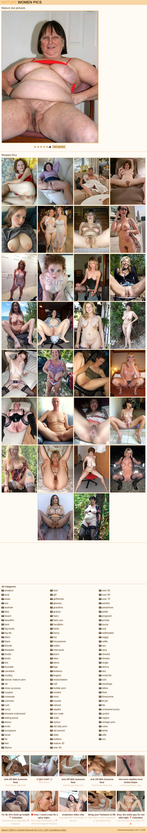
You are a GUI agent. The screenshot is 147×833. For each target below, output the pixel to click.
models (55, 692)
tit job (103, 701)
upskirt (104, 713)
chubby (7, 675)
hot (53, 637)
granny (55, 611)
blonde (7, 645)
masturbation (58, 679)
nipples (55, 709)
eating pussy (10, 718)
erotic (6, 726)
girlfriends (57, 599)
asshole (7, 607)
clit (5, 684)
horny (54, 633)
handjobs (56, 624)
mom (54, 696)
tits (102, 705)
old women (57, 730)
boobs (6, 654)
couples (7, 692)
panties (104, 603)
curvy (6, 709)
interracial (57, 650)
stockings (105, 684)
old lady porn (58, 726)
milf (53, 684)
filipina (7, 747)
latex (54, 658)
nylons (55, 722)
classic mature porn (14, 679)
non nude (56, 713)
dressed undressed (13, 713)
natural (55, 705)
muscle (55, 701)
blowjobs (8, 650)
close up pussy (11, 688)
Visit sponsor (59, 147)
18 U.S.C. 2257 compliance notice (50, 830)
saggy (103, 637)
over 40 (55, 747)
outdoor (56, 739)
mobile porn (58, 688)
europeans (9, 730)
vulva (103, 726)
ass (5, 603)
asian (6, 599)
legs (54, 667)
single (103, 662)
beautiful (8, 620)
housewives (58, 641)
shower (104, 658)
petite (103, 611)
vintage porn (107, 722)
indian (55, 645)
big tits (7, 633)
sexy (103, 650)
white (103, 730)
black (6, 641)
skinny (104, 667)
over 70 (104, 599)
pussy (103, 624)
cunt (5, 705)
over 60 (104, 594)
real (102, 628)
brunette (8, 667)
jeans (54, 654)
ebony (6, 722)
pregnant (105, 616)
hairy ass (56, 620)
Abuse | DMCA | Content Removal (18, 830)
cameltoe (8, 671)
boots (6, 658)
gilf (53, 594)
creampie (8, 696)
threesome (106, 696)
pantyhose (106, 607)
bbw (5, 611)
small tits (105, 675)
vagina (104, 718)
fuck (54, 590)
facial (6, 735)
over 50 (104, 590)
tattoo (103, 688)
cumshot (8, 701)
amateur (8, 590)
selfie (103, 641)
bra (5, 662)
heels (54, 628)
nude (54, 718)
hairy (54, 616)
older (54, 735)
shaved (104, 654)
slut (102, 671)
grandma (56, 607)
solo (102, 679)
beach (6, 616)
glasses (56, 603)
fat (4, 739)
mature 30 (57, 743)
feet (5, 743)
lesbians (56, 671)
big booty (8, 628)
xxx (102, 739)
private (104, 620)
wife (102, 735)
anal (5, 594)
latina (54, 662)
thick (103, 692)
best (5, 624)
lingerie (55, 675)
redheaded (106, 633)
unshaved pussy (109, 709)
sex (102, 645)
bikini (6, 637)
